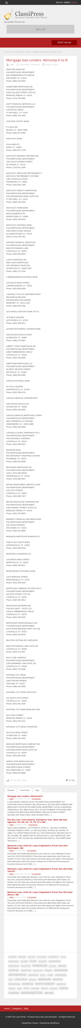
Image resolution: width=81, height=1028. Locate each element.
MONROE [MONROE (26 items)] (27, 984)
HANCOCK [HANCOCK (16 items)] (38, 970)
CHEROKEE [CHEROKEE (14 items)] (13, 962)
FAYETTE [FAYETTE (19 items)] (25, 966)
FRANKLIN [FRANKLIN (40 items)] (40, 965)
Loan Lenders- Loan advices (21, 52)
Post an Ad (64, 42)
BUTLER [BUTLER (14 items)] (31, 957)
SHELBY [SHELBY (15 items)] (53, 989)
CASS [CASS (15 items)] (63, 957)
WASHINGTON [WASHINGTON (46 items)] (31, 993)
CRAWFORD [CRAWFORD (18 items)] (54, 961)
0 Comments (36, 799)
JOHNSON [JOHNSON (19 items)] (33, 975)
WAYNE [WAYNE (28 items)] (49, 993)
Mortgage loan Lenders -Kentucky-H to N (37, 60)
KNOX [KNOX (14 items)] (42, 975)
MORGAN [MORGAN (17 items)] (61, 984)
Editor (12, 64)
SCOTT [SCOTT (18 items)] (44, 988)
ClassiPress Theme (30, 1023)
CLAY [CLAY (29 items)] (33, 961)
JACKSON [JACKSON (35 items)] (60, 970)
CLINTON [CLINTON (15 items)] (42, 962)
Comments (25, 790)
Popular (10, 790)
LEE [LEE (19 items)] (11, 979)
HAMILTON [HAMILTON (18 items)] (26, 970)
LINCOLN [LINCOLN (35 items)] (21, 979)
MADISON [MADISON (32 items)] (44, 979)
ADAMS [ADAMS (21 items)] (12, 957)
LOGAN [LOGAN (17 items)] (32, 980)
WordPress (54, 1023)
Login (73, 2)
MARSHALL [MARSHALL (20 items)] (14, 984)
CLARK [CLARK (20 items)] (24, 961)
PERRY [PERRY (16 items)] (12, 988)
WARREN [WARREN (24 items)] (14, 993)
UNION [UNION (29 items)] (63, 988)
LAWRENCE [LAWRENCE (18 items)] (60, 975)
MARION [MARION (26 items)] (57, 979)
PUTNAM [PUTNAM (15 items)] (35, 989)
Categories (17, 1008)
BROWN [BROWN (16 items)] (22, 957)
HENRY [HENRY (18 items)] (48, 970)
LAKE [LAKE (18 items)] (50, 975)
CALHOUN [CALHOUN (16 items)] (41, 957)
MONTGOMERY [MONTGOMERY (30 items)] (45, 983)
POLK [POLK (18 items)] (26, 988)
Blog (26, 1008)
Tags (37, 790)
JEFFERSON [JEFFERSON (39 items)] (17, 974)
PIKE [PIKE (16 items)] (19, 988)
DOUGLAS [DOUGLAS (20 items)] (14, 966)
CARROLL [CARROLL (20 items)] (53, 957)
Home (7, 52)
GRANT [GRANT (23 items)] (62, 966)
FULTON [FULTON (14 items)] (52, 966)
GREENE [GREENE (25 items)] (14, 970)
